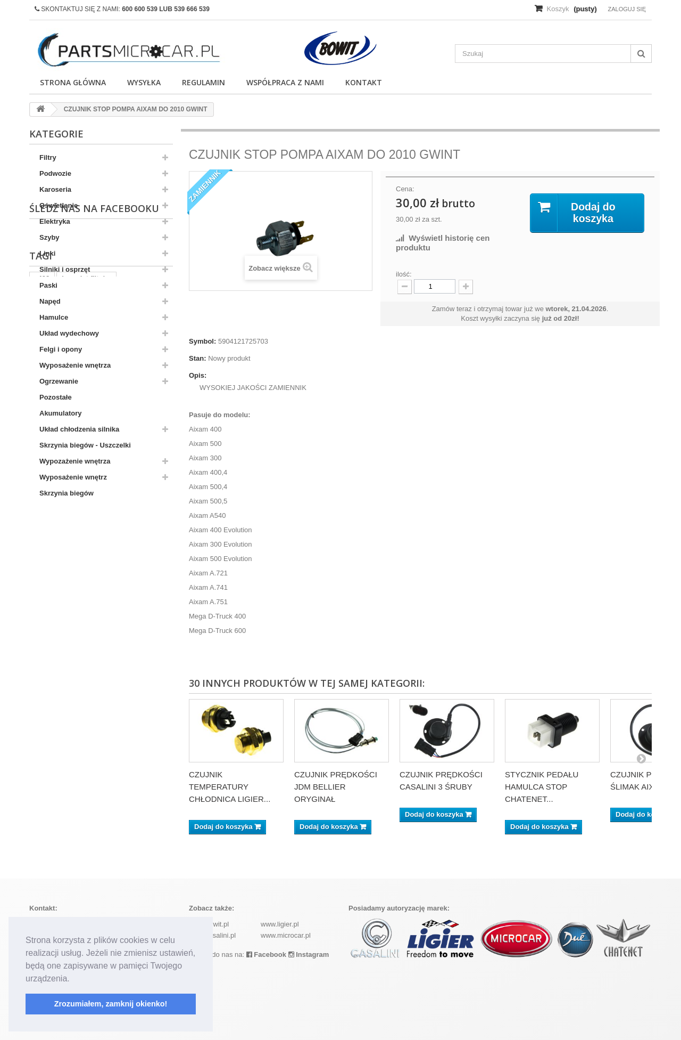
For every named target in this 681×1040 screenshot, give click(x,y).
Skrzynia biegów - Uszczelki (85, 445)
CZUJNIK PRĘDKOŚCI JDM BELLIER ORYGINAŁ (335, 786)
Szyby (49, 237)
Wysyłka (144, 82)
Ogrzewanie (58, 381)
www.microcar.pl (286, 935)
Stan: (197, 358)
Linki (47, 253)
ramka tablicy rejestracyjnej (80, 609)
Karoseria (55, 189)
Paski (48, 285)
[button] (73, 979)
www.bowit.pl (209, 924)
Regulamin (203, 82)
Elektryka (54, 221)
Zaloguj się (627, 9)
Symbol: (202, 341)
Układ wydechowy (69, 333)
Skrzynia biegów (66, 493)
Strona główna (73, 82)
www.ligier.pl (280, 924)
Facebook (266, 954)
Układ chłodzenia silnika (79, 429)
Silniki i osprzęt (64, 269)
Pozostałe (55, 397)
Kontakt (363, 82)
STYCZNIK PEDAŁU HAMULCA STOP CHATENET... (541, 786)
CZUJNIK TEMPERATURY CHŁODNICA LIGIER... (229, 786)
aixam (147, 609)
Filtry (47, 157)
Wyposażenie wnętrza (75, 365)
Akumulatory (60, 413)
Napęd (50, 301)
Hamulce (53, 317)
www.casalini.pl (212, 935)
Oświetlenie (58, 205)
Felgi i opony (60, 349)
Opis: (197, 375)
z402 (42, 593)
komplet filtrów (86, 593)
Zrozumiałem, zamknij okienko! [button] (111, 1004)
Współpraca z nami (285, 82)
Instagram (308, 954)
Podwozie (55, 173)
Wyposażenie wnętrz (73, 477)
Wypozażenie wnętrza (74, 461)
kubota (46, 625)
